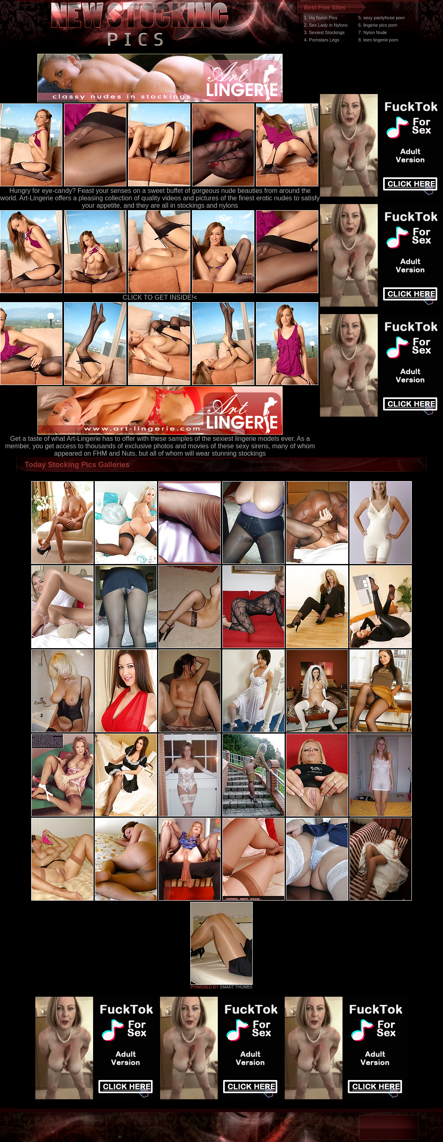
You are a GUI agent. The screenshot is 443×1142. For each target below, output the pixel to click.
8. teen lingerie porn (378, 39)
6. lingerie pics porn (377, 25)
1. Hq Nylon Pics (320, 17)
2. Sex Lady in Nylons (325, 25)
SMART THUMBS (236, 987)
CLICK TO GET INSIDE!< (160, 297)
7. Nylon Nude (372, 32)
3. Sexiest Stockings (324, 32)
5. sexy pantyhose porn (381, 17)
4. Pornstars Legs (321, 39)
